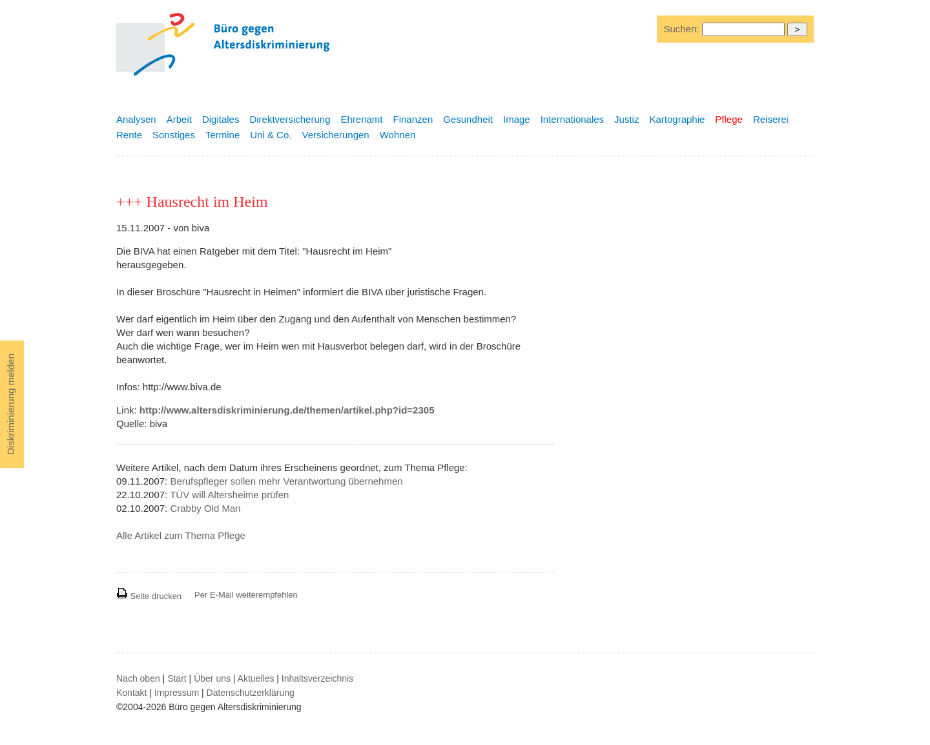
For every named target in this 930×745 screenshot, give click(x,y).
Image (516, 119)
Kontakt (131, 692)
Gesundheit (468, 119)
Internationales (572, 119)
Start (177, 678)
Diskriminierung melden (10, 404)
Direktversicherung (289, 119)
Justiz (626, 119)
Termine (222, 134)
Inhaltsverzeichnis (317, 678)
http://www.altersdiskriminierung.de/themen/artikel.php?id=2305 (287, 409)
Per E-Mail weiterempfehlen (246, 595)
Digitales (221, 119)
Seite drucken (148, 596)
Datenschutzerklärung (250, 692)
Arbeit (179, 119)
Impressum (176, 692)
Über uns (212, 678)
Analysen (136, 119)
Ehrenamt (361, 119)
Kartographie (677, 119)
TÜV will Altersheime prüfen (229, 494)
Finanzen (413, 119)
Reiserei (771, 119)
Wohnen (398, 134)
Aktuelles (256, 678)
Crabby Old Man (205, 508)
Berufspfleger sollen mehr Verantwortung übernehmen (286, 481)
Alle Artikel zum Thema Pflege (180, 535)
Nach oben (138, 678)
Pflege (729, 119)
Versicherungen (335, 134)
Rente (129, 134)
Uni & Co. (270, 134)
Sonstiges (173, 134)
